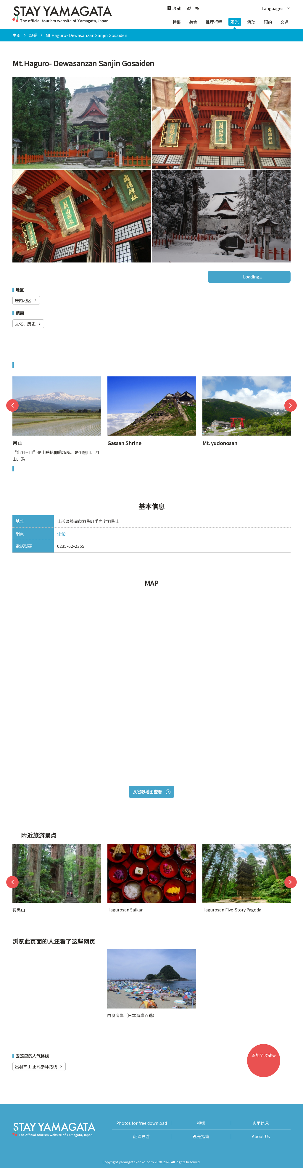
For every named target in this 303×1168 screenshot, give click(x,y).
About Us (261, 1136)
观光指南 (201, 1136)
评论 (61, 534)
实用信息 (260, 1123)
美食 (193, 22)
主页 (16, 35)
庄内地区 (26, 300)
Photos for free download (141, 1123)
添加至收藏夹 (265, 1064)
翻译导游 (141, 1136)
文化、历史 (28, 324)
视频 (201, 1123)
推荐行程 (214, 22)
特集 (177, 22)
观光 (235, 22)
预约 (268, 22)
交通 (284, 22)
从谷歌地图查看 (151, 792)
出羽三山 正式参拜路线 (39, 1066)
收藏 (174, 8)
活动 (251, 22)
